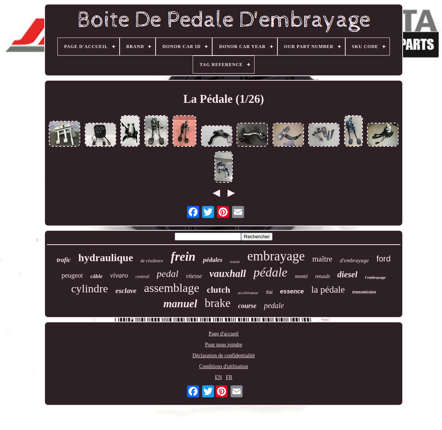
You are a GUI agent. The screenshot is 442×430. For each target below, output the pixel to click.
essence (292, 291)
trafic (64, 259)
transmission (364, 292)
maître (322, 258)
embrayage (276, 256)
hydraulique (105, 257)
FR (229, 377)
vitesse (194, 276)
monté (301, 276)
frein (183, 256)
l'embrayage (375, 277)
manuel (180, 304)
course (247, 306)
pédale (270, 272)
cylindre (89, 288)
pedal (167, 273)
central (142, 276)
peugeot (72, 275)
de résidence (152, 260)
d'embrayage (354, 260)
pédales (212, 259)
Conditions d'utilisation (223, 366)
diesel (347, 274)
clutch (219, 290)
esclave (125, 291)
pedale (274, 305)
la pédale (328, 289)
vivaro (119, 275)
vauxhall (228, 273)
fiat (269, 292)
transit (235, 262)
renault (322, 276)
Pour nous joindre (224, 344)
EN (218, 377)
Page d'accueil (224, 334)
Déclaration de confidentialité (223, 355)
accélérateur (248, 292)
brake (218, 303)
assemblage (171, 288)
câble (96, 276)
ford (383, 258)
